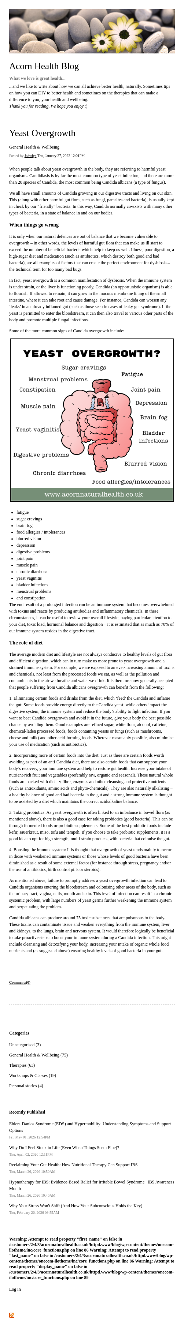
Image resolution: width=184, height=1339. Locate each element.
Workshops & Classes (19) (32, 1075)
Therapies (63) (22, 1065)
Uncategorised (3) (25, 1044)
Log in (15, 1289)
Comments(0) (19, 982)
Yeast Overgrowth (42, 133)
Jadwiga (31, 156)
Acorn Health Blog (44, 66)
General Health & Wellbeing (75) (38, 1055)
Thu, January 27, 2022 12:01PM (61, 156)
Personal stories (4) (26, 1085)
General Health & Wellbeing (34, 147)
